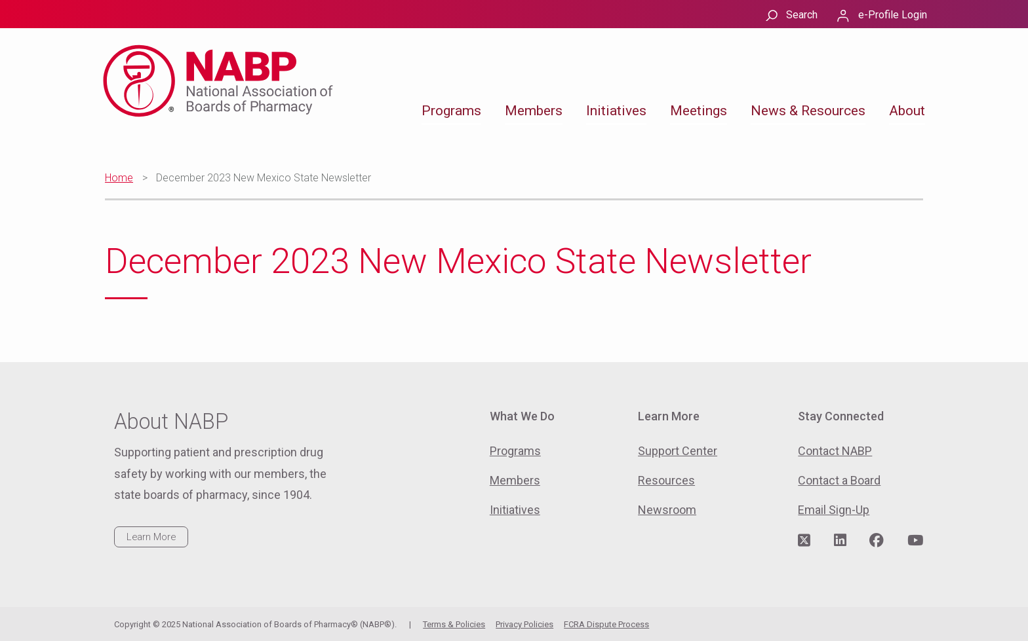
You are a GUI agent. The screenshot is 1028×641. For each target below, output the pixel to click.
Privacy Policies (524, 624)
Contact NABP (835, 451)
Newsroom (667, 510)
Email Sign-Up (833, 510)
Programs (451, 111)
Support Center (677, 451)
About (907, 111)
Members (534, 111)
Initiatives (616, 111)
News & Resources (808, 111)
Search (802, 15)
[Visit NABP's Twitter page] (804, 540)
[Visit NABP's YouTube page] (915, 540)
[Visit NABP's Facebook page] (876, 540)
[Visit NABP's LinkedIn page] (840, 540)
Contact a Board (839, 480)
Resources (666, 480)
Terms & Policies (454, 624)
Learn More (151, 537)
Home (119, 178)
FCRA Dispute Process (606, 624)
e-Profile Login (892, 15)
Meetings (698, 111)
